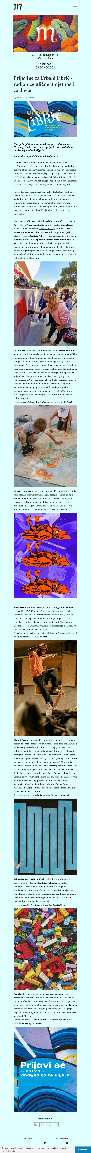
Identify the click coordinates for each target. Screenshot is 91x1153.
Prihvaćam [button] (82, 1150)
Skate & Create (46, 228)
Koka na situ (45, 224)
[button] (16, 1151)
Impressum (28, 1138)
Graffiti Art (29, 221)
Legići (52, 235)
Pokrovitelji (61, 1138)
